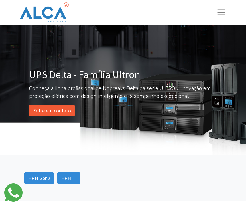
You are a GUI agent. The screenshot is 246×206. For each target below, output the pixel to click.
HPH (69, 178)
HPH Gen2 (39, 178)
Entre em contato (52, 110)
